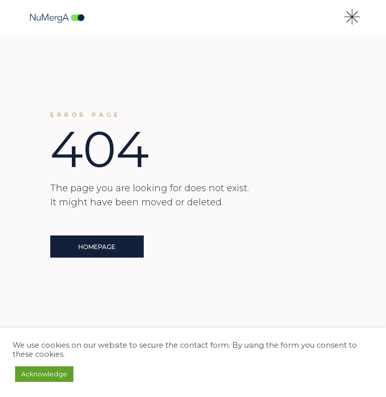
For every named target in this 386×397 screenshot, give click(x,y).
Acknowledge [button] (44, 374)
